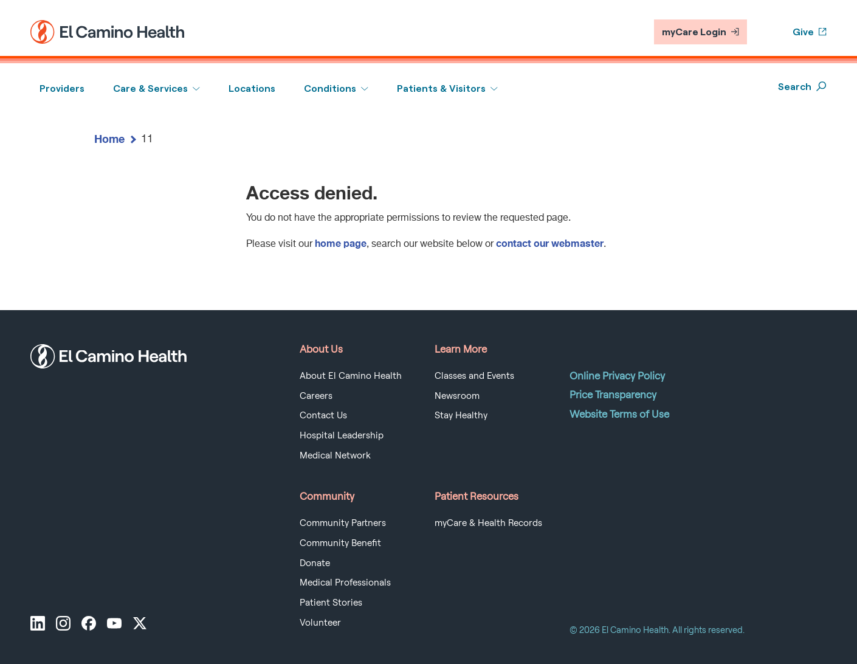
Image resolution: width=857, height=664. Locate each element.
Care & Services (150, 88)
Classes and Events (474, 375)
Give (810, 32)
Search (802, 86)
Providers (62, 88)
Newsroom (457, 395)
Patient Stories (331, 602)
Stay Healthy (461, 415)
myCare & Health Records (488, 522)
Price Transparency (613, 395)
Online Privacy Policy (617, 376)
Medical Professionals (345, 582)
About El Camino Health (351, 375)
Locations (252, 88)
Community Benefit (340, 543)
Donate (315, 563)
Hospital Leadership (342, 435)
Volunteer (320, 622)
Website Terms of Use (619, 414)
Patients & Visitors (441, 88)
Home (109, 138)
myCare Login (700, 32)
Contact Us (323, 415)
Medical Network (335, 455)
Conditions (330, 88)
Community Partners (343, 522)
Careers (316, 395)
